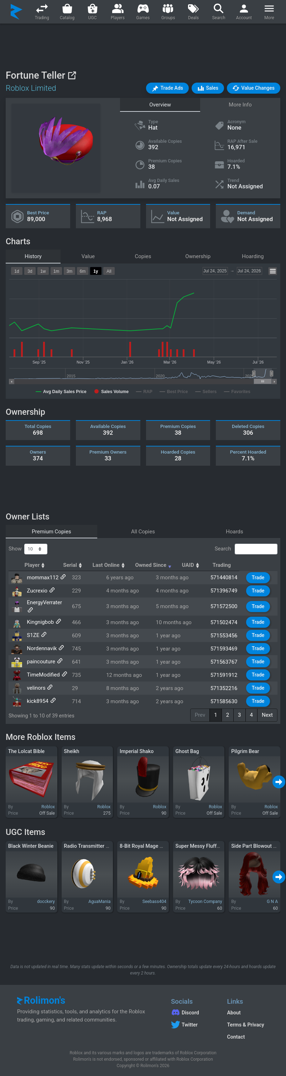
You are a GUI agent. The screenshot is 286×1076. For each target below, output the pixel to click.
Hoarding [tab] (253, 256)
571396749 (229, 590)
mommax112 (41, 577)
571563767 (229, 656)
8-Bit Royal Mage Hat (143, 844)
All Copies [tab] (143, 531)
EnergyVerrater (43, 604)
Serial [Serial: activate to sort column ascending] (100, 565)
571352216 (229, 683)
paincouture (40, 656)
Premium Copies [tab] (51, 531)
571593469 (229, 643)
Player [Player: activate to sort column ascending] (37, 565)
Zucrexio (36, 590)
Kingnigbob (39, 617)
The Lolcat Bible (26, 750)
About (233, 1011)
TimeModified (42, 670)
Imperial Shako (137, 750)
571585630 (229, 696)
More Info (240, 104)
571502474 (229, 617)
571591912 (229, 670)
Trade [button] (260, 577)
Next (267, 713)
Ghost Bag (187, 750)
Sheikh (71, 750)
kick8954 (36, 696)
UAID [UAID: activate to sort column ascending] (225, 565)
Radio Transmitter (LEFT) (92, 844)
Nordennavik (41, 643)
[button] (167, 88)
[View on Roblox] (72, 75)
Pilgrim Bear (245, 750)
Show (28, 549)
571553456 (229, 630)
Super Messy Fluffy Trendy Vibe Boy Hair (222, 844)
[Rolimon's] (16, 12)
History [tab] (33, 256)
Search (246, 549)
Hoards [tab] (234, 531)
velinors (35, 683)
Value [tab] (88, 256)
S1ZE (32, 630)
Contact (236, 1035)
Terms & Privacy (245, 1023)
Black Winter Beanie (30, 844)
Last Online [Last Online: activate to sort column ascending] (138, 565)
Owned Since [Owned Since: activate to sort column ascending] (185, 565)
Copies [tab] (143, 256)
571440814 (229, 577)
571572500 (229, 604)
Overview (160, 104)
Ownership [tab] (197, 256)
